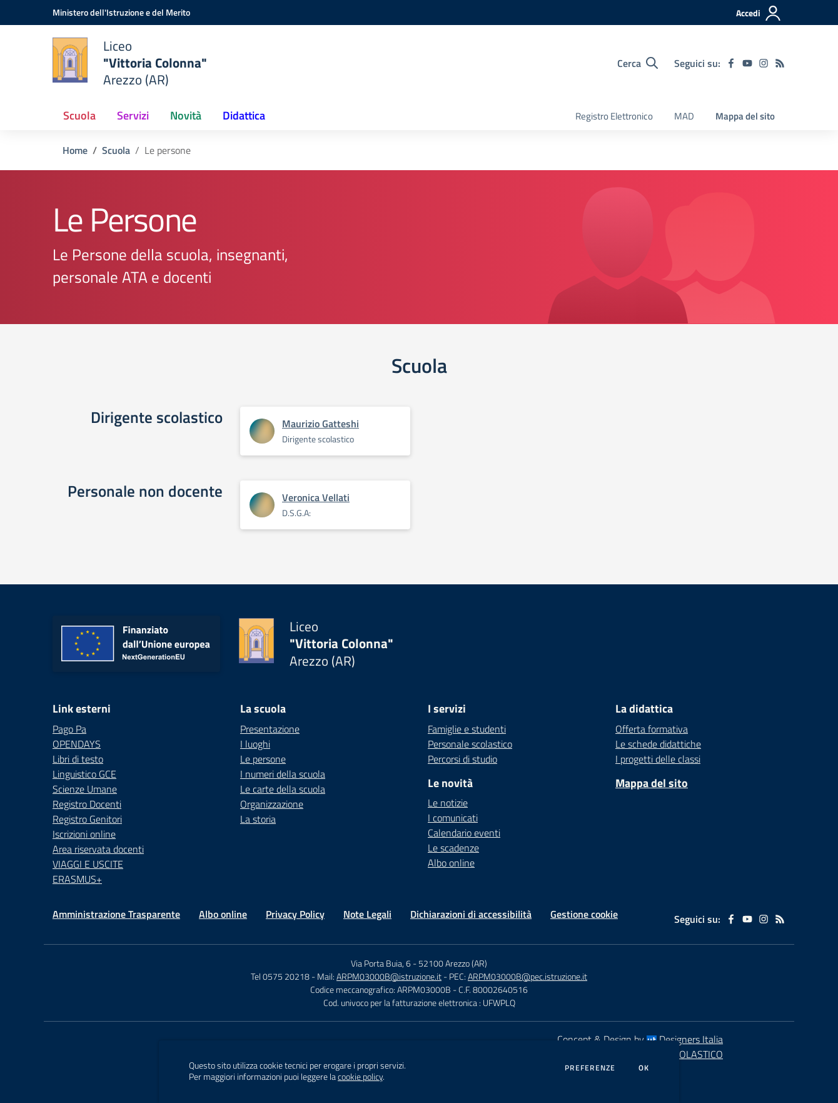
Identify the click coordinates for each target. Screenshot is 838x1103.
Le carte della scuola (282, 788)
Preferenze (590, 1068)
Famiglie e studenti (467, 728)
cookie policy (360, 1077)
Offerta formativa (651, 728)
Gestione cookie (584, 914)
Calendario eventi (464, 832)
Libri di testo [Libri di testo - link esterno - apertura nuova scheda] (78, 758)
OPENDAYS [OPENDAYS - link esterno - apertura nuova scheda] (77, 743)
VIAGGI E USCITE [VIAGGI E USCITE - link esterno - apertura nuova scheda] (88, 864)
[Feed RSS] (779, 63)
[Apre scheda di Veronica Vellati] (262, 504)
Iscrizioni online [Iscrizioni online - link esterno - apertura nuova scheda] (84, 833)
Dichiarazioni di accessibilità (471, 914)
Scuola (116, 150)
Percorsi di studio (462, 758)
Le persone (263, 758)
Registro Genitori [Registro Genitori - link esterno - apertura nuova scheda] (87, 818)
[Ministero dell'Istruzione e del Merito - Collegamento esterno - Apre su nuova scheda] (121, 12)
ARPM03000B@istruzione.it (389, 976)
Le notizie (448, 802)
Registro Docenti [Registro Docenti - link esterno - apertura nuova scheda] (87, 803)
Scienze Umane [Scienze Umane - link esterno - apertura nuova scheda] (85, 788)
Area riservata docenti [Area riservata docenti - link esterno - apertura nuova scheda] (98, 848)
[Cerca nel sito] (637, 63)
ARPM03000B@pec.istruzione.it (527, 976)
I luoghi (255, 743)
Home (75, 150)
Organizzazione (271, 803)
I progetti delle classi (657, 758)
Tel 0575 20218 (281, 976)
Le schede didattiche (658, 743)
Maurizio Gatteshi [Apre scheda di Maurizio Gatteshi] (320, 423)
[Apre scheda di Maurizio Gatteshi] (262, 431)
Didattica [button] (244, 115)
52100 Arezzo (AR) (452, 963)
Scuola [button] (79, 115)
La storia (258, 818)
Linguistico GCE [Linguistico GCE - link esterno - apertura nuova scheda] (84, 773)
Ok (644, 1068)
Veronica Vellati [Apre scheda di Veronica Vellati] (316, 497)
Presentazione (270, 728)
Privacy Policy (295, 914)
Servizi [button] (133, 115)
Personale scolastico (470, 743)
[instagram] (763, 63)
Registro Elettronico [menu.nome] (614, 116)
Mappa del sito (745, 116)
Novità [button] (185, 115)
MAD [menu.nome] (684, 116)
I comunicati (453, 817)
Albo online (451, 862)
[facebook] (731, 63)
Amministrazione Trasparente (116, 914)
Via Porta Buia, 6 (381, 963)
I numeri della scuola (282, 773)
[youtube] (747, 63)
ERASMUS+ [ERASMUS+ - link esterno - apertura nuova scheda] (77, 879)
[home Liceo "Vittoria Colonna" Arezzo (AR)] (130, 63)
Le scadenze (453, 847)
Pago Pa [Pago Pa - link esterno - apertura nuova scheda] (69, 728)
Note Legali (367, 914)
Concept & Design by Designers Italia (640, 1039)
